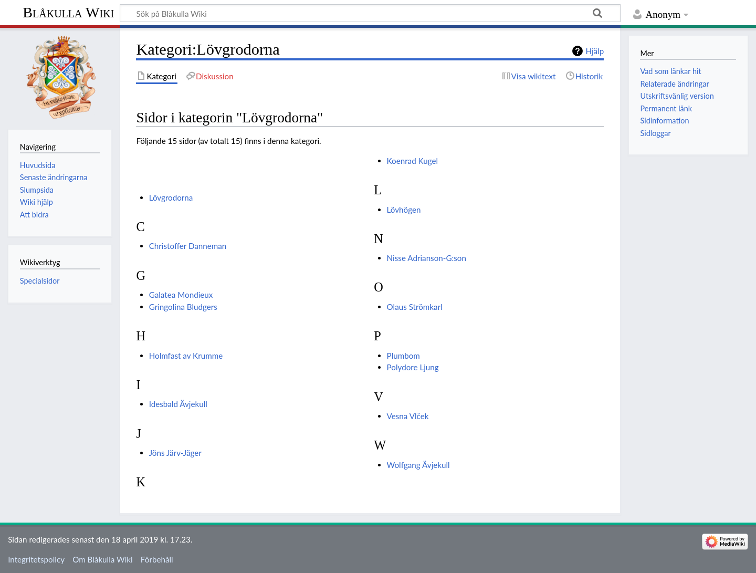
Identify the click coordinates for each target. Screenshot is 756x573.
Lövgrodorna (171, 197)
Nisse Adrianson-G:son (426, 258)
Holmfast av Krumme (186, 355)
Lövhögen (404, 209)
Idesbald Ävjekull (178, 404)
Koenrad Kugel (412, 160)
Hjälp (594, 51)
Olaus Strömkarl (415, 306)
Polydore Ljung (413, 367)
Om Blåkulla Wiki (102, 559)
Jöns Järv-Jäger (175, 452)
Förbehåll (157, 559)
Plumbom (403, 355)
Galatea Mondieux (181, 294)
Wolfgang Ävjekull (418, 465)
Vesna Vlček (408, 416)
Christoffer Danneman (188, 246)
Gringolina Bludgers (183, 306)
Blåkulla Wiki (68, 12)
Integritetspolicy (36, 559)
